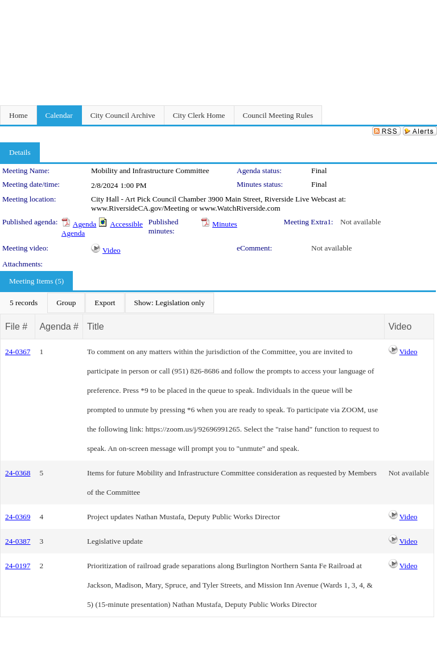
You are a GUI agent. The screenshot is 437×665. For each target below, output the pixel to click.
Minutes (224, 224)
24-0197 (17, 565)
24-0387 (17, 541)
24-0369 (17, 516)
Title (95, 326)
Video (111, 250)
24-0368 (17, 473)
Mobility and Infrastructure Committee (150, 170)
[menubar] (107, 303)
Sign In (423, 7)
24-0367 (17, 351)
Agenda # (59, 326)
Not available (360, 221)
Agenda (84, 224)
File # (16, 326)
